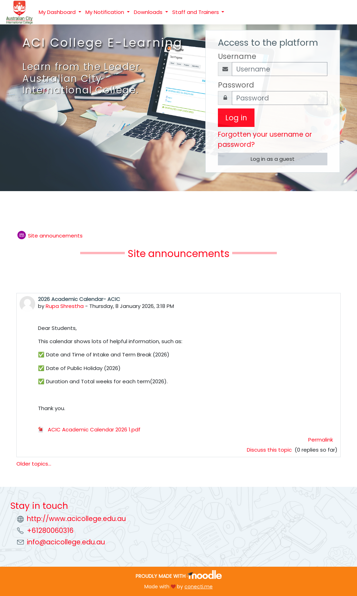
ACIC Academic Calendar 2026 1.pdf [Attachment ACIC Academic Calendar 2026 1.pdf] (89, 429)
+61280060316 (50, 530)
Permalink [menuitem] (320, 439)
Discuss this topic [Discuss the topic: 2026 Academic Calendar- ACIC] (270, 449)
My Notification (105, 12)
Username (237, 56)
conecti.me (198, 586)
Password (236, 85)
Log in (236, 118)
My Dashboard (58, 12)
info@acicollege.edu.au (66, 542)
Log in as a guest (273, 159)
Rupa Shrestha (65, 306)
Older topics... (33, 463)
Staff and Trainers (196, 12)
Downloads (149, 12)
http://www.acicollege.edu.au (76, 518)
